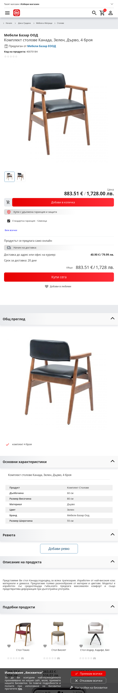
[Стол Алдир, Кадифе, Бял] (95, 632)
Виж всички (11, 230)
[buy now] (59, 277)
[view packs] (59, 202)
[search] (94, 12)
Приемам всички (88, 674)
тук (20, 688)
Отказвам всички (88, 681)
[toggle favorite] (58, 286)
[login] (110, 12)
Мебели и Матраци (42, 23)
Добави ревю (58, 548)
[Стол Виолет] (59, 632)
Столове (59, 23)
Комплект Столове (78, 487)
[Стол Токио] (23, 632)
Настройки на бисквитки (88, 688)
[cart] (102, 12)
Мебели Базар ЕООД (41, 46)
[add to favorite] (11, 646)
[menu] (7, 12)
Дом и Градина (22, 23)
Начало (7, 23)
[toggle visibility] (59, 319)
